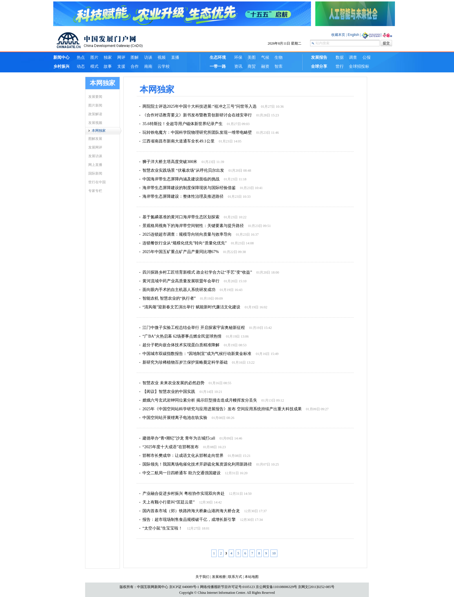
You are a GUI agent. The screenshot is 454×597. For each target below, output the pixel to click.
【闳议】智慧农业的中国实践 (168, 391)
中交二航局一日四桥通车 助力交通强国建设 (181, 473)
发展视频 (95, 123)
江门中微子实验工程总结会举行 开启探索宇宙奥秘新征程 (193, 327)
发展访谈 (95, 156)
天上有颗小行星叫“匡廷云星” (168, 502)
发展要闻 (95, 97)
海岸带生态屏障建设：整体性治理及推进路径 (183, 196)
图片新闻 (95, 105)
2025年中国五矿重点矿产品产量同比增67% (180, 252)
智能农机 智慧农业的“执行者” (169, 298)
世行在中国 (97, 182)
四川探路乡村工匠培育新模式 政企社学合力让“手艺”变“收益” (197, 272)
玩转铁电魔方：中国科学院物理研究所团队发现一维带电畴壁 (197, 132)
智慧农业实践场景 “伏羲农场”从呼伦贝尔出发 (183, 170)
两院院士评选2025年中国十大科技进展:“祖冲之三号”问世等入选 (199, 106)
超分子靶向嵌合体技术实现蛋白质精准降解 (180, 345)
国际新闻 (95, 173)
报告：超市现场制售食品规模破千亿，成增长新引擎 (189, 519)
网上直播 (95, 165)
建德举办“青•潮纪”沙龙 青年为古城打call (178, 438)
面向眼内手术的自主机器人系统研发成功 (178, 289)
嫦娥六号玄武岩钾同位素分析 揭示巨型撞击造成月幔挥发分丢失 (199, 400)
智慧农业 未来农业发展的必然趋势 (173, 383)
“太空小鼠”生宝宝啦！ (162, 528)
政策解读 (95, 114)
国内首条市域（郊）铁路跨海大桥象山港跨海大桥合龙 (191, 511)
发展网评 (95, 147)
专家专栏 (95, 191)
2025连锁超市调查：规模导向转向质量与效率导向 (187, 234)
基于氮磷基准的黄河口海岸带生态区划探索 (180, 217)
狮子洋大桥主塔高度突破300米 (169, 162)
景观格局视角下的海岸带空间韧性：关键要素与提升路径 (193, 226)
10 (274, 553)
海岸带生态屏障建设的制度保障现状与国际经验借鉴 (189, 188)
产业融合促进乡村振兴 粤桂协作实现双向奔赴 (183, 493)
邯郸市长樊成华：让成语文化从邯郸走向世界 (183, 455)
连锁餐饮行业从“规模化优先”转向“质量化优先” (184, 243)
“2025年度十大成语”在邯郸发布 (170, 447)
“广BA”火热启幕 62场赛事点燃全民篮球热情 (181, 336)
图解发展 (95, 139)
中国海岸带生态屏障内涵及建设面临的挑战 (180, 179)
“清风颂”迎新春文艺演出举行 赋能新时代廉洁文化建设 (191, 307)
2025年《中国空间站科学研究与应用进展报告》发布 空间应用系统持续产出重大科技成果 (222, 409)
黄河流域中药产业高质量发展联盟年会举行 (180, 281)
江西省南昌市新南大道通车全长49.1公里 (178, 141)
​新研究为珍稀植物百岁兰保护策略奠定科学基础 (185, 362)
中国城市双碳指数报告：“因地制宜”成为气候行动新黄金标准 (196, 353)
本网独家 (99, 131)
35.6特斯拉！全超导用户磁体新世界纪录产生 (182, 124)
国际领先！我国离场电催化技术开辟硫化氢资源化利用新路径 (197, 464)
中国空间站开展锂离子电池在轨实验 (174, 417)
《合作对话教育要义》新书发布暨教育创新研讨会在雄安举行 (197, 115)
